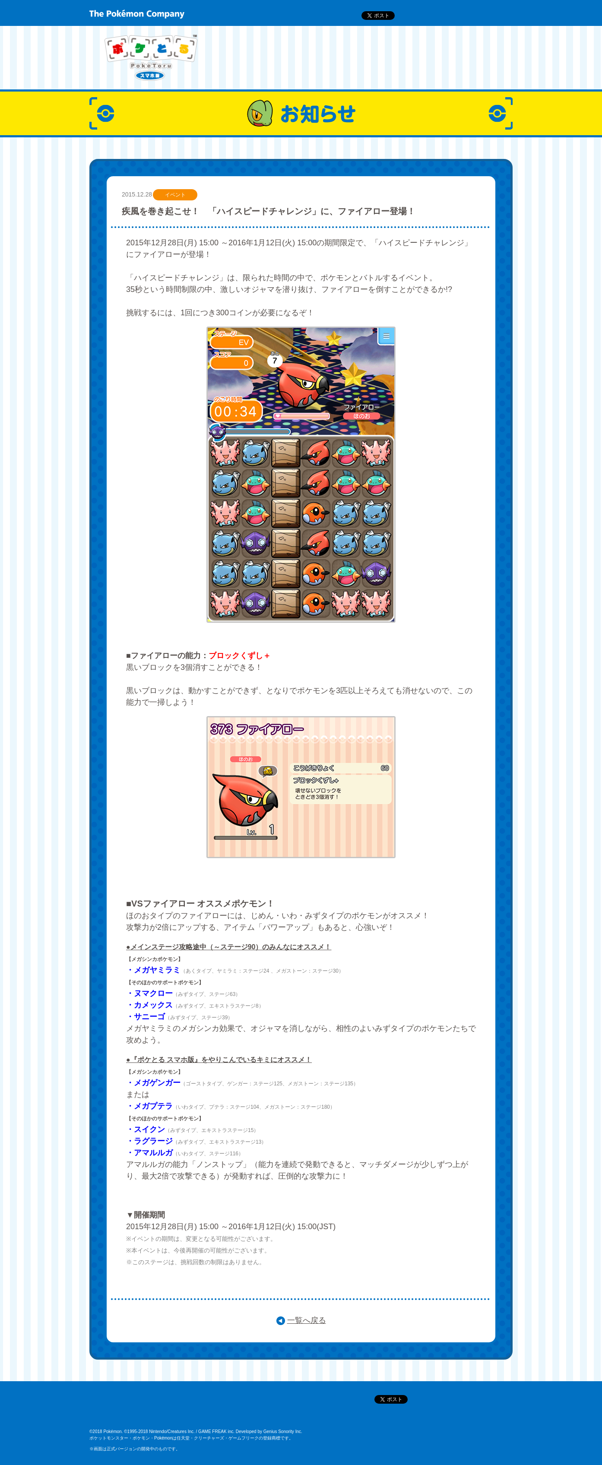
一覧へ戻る (306, 1320)
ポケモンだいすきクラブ (240, 1409)
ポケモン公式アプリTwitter (327, 1409)
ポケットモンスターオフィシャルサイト (142, 1409)
